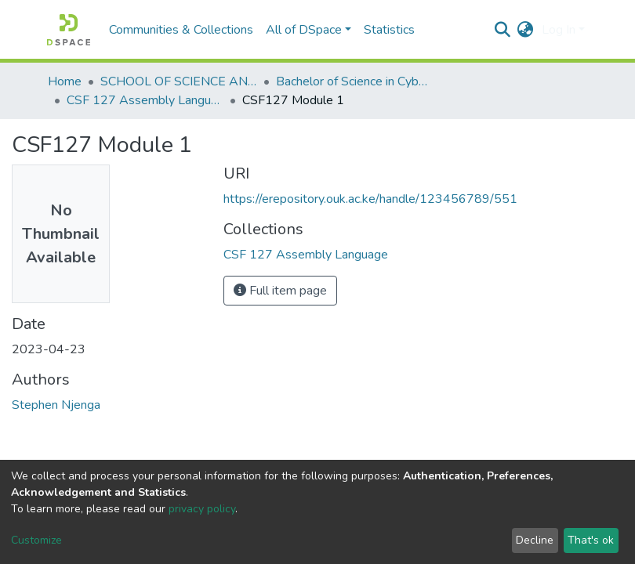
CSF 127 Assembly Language (145, 100)
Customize (36, 540)
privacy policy (202, 508)
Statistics (389, 29)
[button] (526, 29)
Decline (534, 540)
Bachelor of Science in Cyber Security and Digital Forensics (354, 81)
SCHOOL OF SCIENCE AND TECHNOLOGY (178, 81)
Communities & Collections (181, 29)
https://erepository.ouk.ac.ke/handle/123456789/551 (370, 199)
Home (65, 81)
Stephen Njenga (56, 405)
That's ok (591, 540)
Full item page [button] (280, 290)
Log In (558, 29)
